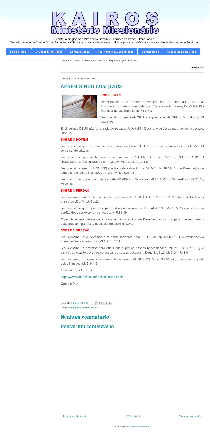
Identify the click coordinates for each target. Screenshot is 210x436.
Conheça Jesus (79, 52)
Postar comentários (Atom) (136, 426)
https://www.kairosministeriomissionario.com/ (92, 277)
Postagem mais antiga (190, 416)
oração (94, 307)
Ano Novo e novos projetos (115, 52)
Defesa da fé (150, 52)
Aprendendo (74, 307)
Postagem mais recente (75, 416)
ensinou (86, 307)
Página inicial (18, 52)
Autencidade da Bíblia (181, 52)
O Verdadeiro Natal (48, 52)
